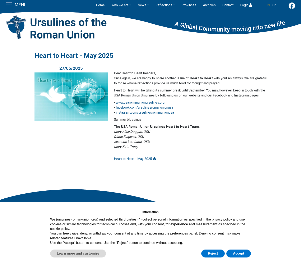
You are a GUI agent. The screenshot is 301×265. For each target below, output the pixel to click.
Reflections (164, 5)
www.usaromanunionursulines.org (140, 102)
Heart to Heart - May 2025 (135, 159)
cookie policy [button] (59, 229)
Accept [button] (238, 253)
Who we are (120, 5)
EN (267, 5)
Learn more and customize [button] (78, 253)
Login (246, 5)
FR (274, 5)
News (142, 5)
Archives (209, 5)
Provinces (188, 5)
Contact (227, 5)
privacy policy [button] (222, 219)
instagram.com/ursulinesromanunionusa (145, 112)
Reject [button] (213, 253)
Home (100, 5)
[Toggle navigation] (9, 5)
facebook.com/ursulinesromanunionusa (144, 107)
